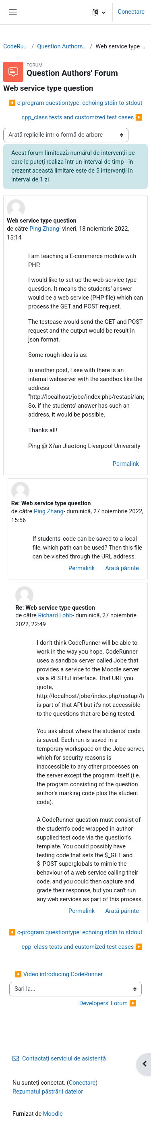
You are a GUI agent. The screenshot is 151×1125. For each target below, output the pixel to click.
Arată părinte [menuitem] (122, 568)
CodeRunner (15, 46)
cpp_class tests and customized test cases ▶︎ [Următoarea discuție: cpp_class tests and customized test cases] (82, 117)
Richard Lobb (55, 615)
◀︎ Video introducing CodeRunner (58, 974)
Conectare (131, 11)
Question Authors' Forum (62, 46)
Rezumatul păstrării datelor (47, 1091)
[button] (99, 12)
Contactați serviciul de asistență (59, 1058)
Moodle (53, 1113)
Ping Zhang (44, 228)
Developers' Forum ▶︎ (108, 1003)
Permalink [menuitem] (126, 463)
